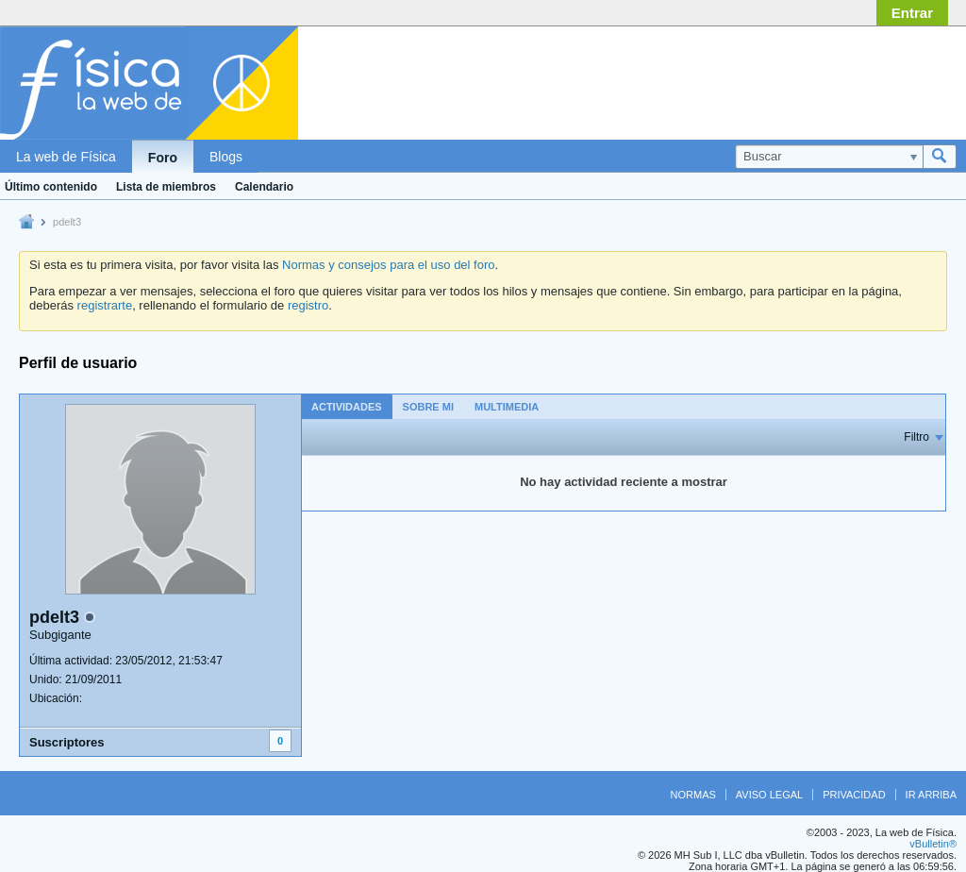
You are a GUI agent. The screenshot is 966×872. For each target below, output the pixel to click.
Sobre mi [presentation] (428, 406)
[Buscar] (829, 156)
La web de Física (66, 156)
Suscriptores (66, 742)
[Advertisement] (806, 78)
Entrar (912, 13)
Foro (162, 157)
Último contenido (51, 186)
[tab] (346, 406)
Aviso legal (769, 794)
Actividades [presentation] (346, 406)
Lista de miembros (166, 186)
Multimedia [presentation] (507, 406)
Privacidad (854, 794)
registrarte (105, 305)
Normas (693, 794)
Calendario (264, 186)
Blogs (225, 156)
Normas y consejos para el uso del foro (388, 265)
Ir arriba (931, 794)
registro (308, 305)
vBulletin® (933, 843)
